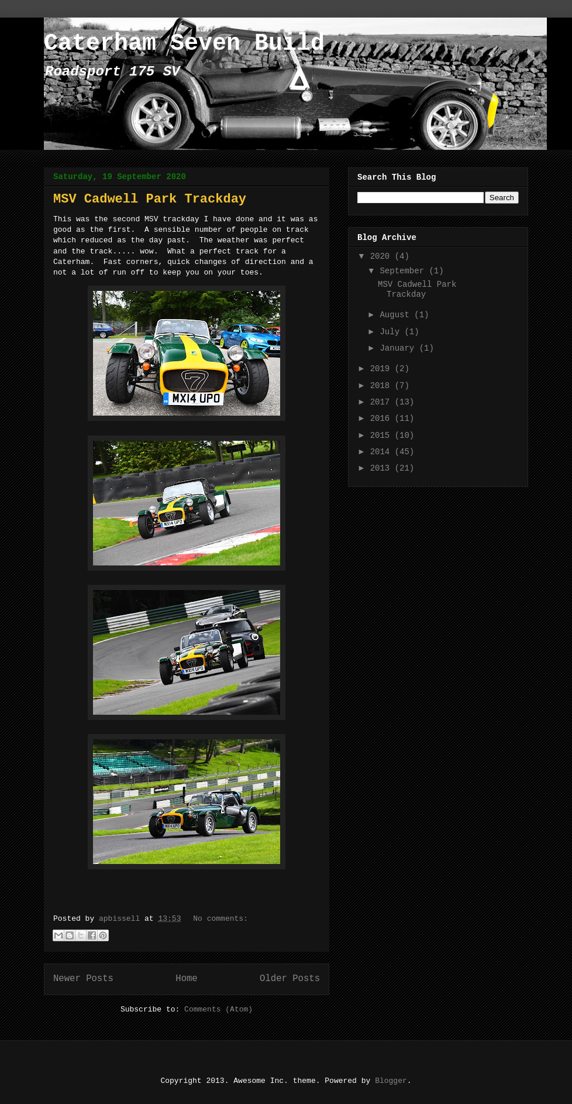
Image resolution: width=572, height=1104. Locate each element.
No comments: (220, 918)
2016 (382, 418)
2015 (382, 435)
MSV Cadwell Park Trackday (149, 199)
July (392, 332)
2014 (382, 452)
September (404, 271)
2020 (382, 256)
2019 (382, 368)
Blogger (391, 1080)
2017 (382, 402)
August (397, 315)
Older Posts (290, 978)
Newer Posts (83, 978)
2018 (382, 385)
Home (186, 978)
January (399, 348)
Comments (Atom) (218, 1009)
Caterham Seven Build (184, 43)
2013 (382, 468)
